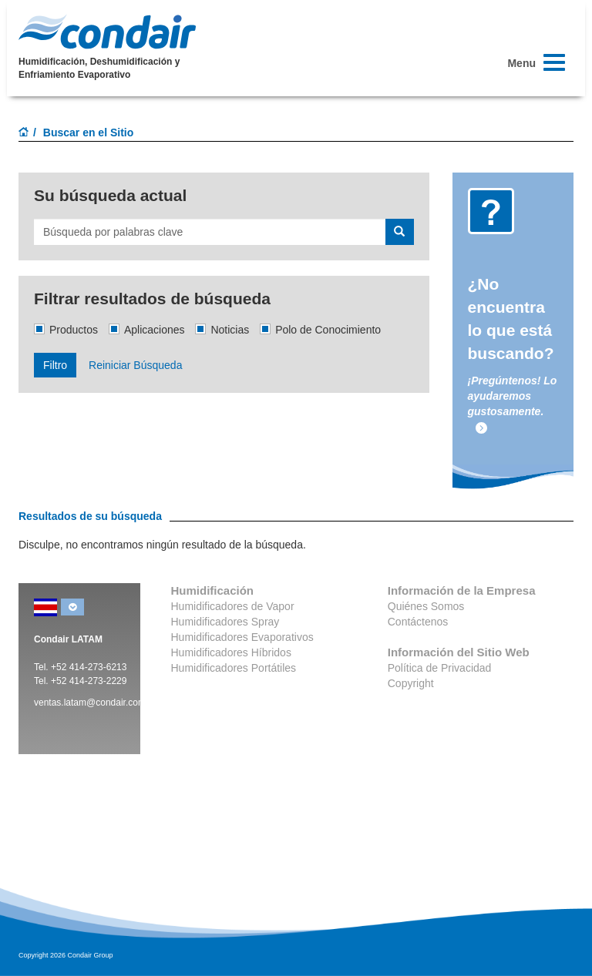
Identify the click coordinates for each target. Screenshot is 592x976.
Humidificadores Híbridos (231, 652)
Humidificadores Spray (225, 621)
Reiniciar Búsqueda (135, 365)
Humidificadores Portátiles (234, 668)
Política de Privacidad (440, 668)
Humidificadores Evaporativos (242, 637)
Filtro (55, 365)
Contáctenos (418, 621)
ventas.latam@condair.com (90, 702)
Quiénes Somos (426, 606)
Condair (107, 31)
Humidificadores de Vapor (232, 606)
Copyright (411, 683)
